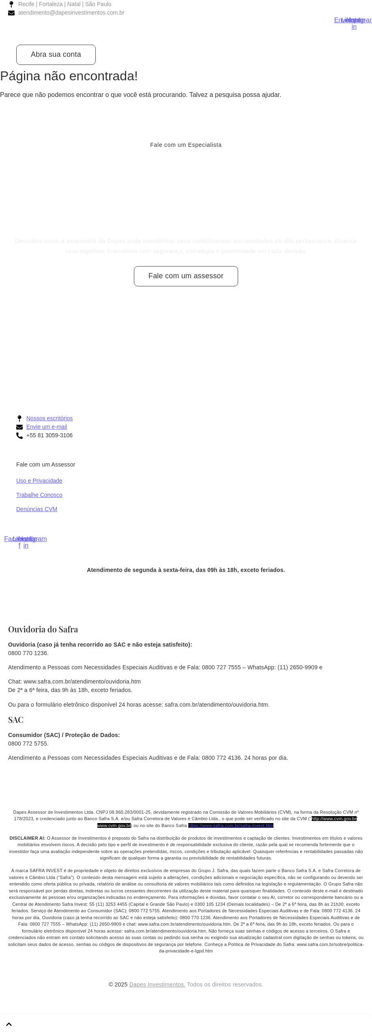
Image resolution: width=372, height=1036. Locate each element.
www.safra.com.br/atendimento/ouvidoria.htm (82, 681)
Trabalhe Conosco (39, 495)
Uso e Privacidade (39, 480)
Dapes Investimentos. (157, 984)
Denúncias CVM (36, 509)
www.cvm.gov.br (114, 825)
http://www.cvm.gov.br (334, 818)
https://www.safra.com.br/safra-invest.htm (230, 825)
